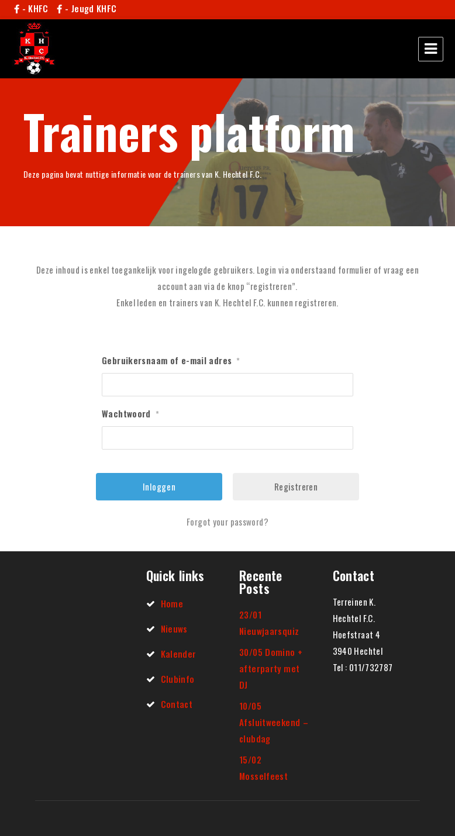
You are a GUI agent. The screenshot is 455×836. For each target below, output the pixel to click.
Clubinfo (178, 678)
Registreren (296, 486)
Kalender (179, 653)
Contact (177, 703)
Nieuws (174, 628)
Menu (430, 49)
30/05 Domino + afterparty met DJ (270, 668)
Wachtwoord (130, 413)
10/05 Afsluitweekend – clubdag (273, 722)
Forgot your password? (227, 521)
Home (172, 603)
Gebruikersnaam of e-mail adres (171, 360)
